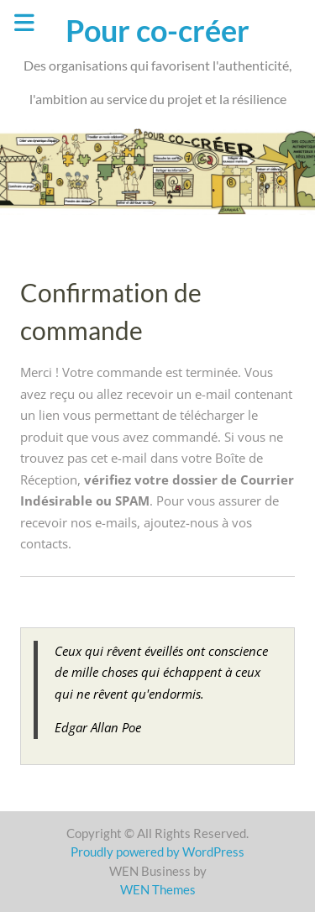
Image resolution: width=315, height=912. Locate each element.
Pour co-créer (157, 30)
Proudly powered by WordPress (157, 851)
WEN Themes (158, 889)
